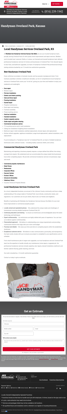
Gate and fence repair (10, 98)
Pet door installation (10, 93)
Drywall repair (8, 102)
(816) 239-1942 (53, 11)
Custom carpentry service (11, 119)
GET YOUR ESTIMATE (33, 349)
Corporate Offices (9, 171)
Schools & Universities (10, 178)
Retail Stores (8, 166)
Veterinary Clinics (9, 180)
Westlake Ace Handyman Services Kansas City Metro (21, 54)
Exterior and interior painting (12, 95)
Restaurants (7, 168)
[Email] (49, 329)
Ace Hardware (43, 380)
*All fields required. (7, 320)
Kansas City (20, 46)
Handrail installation (10, 117)
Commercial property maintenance (14, 164)
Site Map (36, 410)
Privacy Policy (54, 359)
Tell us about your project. (10, 338)
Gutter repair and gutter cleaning (13, 121)
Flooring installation (10, 100)
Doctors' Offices (8, 175)
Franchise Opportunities (57, 380)
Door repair (7, 88)
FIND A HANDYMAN (10, 46)
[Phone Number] (18, 329)
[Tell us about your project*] (33, 342)
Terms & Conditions (44, 359)
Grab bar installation (10, 114)
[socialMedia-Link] (57, 388)
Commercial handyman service (13, 124)
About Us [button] (45, 4)
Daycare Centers (9, 173)
